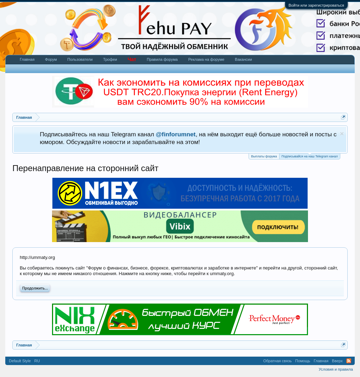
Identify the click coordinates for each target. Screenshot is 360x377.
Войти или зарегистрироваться (316, 5)
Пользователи (80, 59)
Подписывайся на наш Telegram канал (310, 156)
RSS (348, 360)
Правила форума (162, 59)
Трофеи (110, 59)
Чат (132, 59)
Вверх (337, 361)
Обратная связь (277, 361)
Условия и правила (336, 369)
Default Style (20, 361)
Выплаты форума (264, 156)
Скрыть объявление (342, 133)
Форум (51, 59)
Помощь (302, 361)
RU (37, 361)
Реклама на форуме (206, 59)
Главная (27, 59)
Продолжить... (35, 288)
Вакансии (243, 59)
